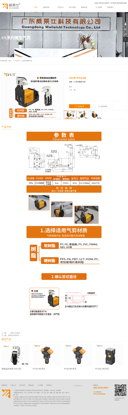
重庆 (31, 392)
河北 (34, 392)
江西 (16, 394)
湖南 (57, 392)
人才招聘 (99, 7)
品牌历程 (46, 7)
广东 (42, 392)
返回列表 (102, 106)
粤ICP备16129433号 (37, 390)
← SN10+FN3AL (14, 333)
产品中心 (60, 7)
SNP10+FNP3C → (14, 335)
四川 (63, 392)
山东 (54, 392)
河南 (66, 392)
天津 (25, 392)
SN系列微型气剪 (27, 60)
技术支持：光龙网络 (55, 390)
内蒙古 (38, 392)
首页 (36, 7)
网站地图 (46, 390)
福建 (51, 392)
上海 (28, 392)
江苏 (45, 392)
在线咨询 (79, 106)
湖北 (60, 392)
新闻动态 (84, 7)
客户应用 (72, 7)
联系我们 (110, 7)
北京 (22, 392)
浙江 (48, 392)
